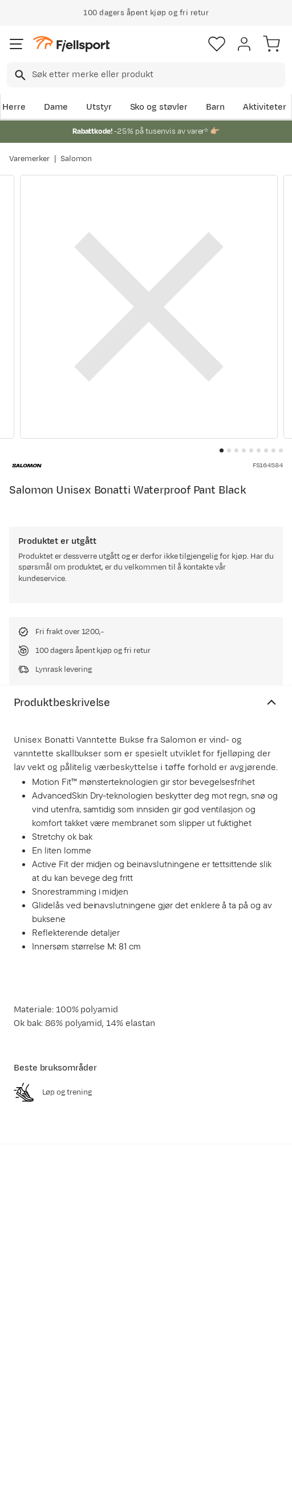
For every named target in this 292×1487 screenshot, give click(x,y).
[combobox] (146, 74)
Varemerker (29, 159)
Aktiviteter (264, 107)
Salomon (76, 159)
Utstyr (99, 107)
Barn (215, 107)
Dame (56, 107)
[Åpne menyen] (16, 44)
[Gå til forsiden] (71, 44)
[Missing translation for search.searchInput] (19, 75)
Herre (14, 107)
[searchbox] (158, 74)
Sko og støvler (159, 107)
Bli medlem (49, 1231)
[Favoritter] (217, 44)
